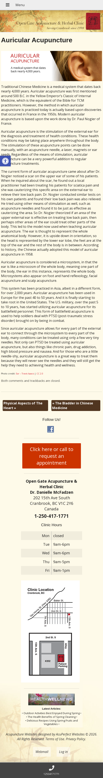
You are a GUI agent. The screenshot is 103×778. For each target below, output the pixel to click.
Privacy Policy (75, 739)
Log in (63, 751)
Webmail (42, 751)
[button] (5, 161)
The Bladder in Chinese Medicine (72, 405)
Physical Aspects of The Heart (23, 405)
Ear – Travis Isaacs (25, 373)
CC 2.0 (40, 373)
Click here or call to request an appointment (51, 456)
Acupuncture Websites (21, 734)
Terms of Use (54, 739)
